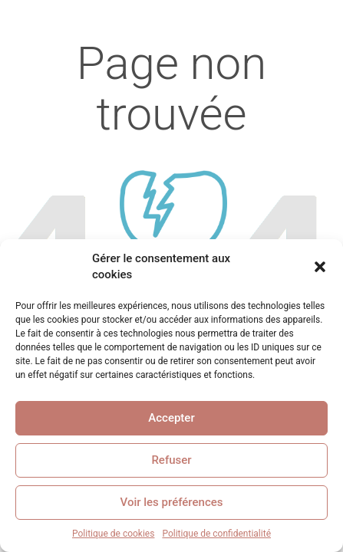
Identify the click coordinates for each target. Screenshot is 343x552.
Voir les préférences (171, 502)
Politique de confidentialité (216, 533)
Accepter (171, 418)
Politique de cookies (113, 533)
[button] (320, 266)
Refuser (171, 460)
